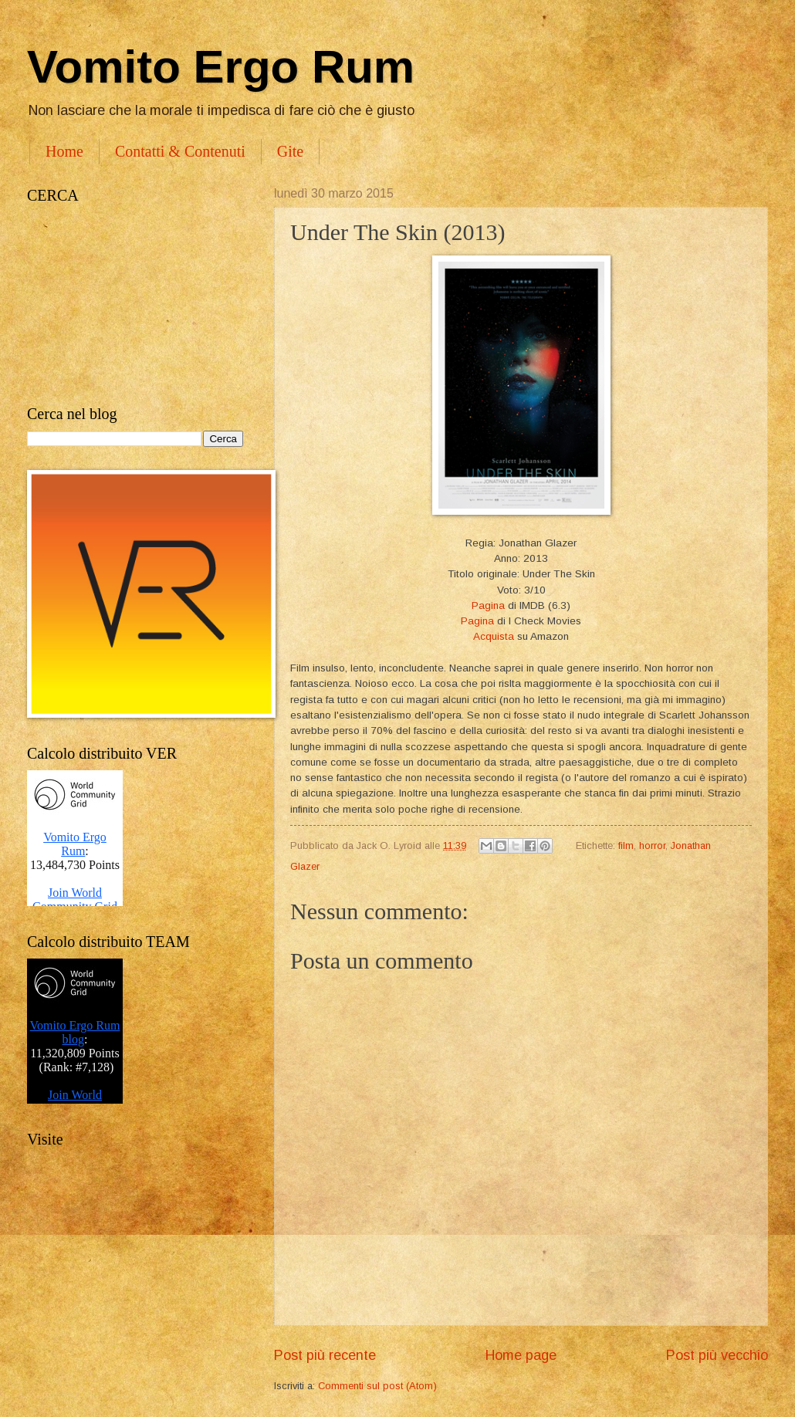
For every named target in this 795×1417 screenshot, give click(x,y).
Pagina (488, 605)
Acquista (493, 636)
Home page (520, 1355)
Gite (290, 151)
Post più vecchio (717, 1355)
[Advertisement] (135, 305)
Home (64, 151)
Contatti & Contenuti (180, 151)
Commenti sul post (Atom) (377, 1386)
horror (652, 845)
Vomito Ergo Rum (220, 67)
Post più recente (325, 1355)
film (626, 845)
